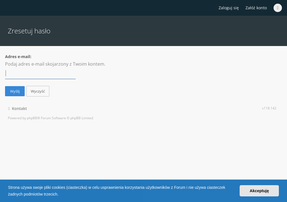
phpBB (32, 118)
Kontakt (17, 108)
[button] (60, 195)
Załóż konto (256, 7)
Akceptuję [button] (259, 191)
